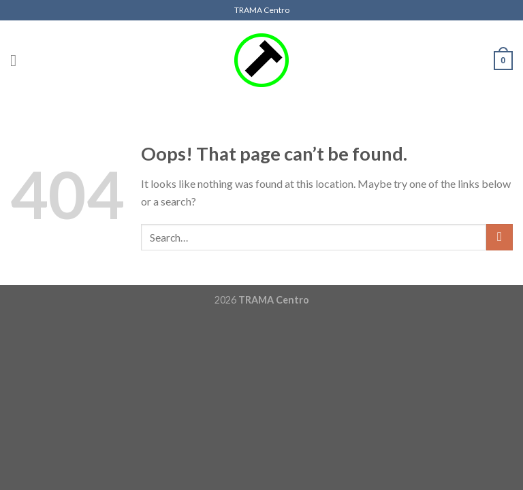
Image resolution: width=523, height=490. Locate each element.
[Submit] (499, 237)
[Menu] (18, 60)
